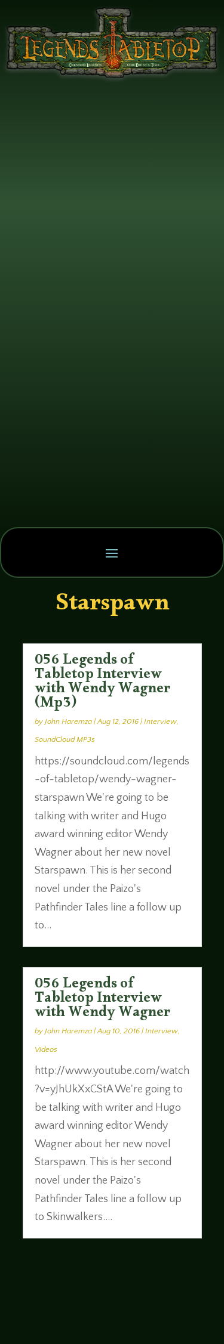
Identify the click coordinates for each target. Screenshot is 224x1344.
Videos (46, 1049)
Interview (160, 721)
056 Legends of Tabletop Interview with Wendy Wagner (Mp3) (102, 684)
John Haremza (68, 721)
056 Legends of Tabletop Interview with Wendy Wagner (102, 1001)
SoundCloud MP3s (65, 739)
